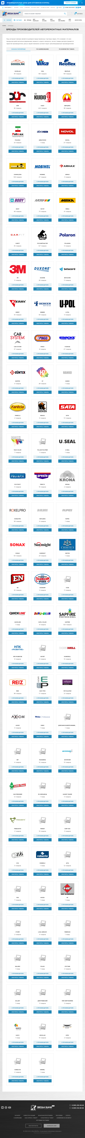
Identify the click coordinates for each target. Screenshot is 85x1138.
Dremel (42, 1069)
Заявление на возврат (64, 1117)
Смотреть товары (18, 82)
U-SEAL (67, 450)
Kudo (42, 105)
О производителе (17, 78)
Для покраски (35, 20)
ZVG (17, 863)
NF (67, 897)
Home (4, 25)
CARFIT (17, 243)
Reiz (17, 691)
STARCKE (67, 346)
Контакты (53, 7)
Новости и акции (29, 1115)
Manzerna (42, 759)
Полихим (42, 587)
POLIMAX (17, 140)
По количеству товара (66, 49)
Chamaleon (17, 174)
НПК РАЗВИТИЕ (17, 656)
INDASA (42, 415)
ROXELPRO (17, 518)
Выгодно (19, 20)
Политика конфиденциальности (42, 1132)
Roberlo (42, 863)
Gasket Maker (67, 794)
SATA (67, 415)
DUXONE (42, 277)
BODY (17, 209)
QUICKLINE (17, 622)
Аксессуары (78, 20)
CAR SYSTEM (17, 346)
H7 (42, 381)
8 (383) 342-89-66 (78, 1108)
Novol (67, 140)
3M (17, 277)
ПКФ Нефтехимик (67, 1000)
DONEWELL (67, 656)
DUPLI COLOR (42, 622)
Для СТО (70, 20)
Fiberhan (67, 932)
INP (18, 759)
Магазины (16, 7)
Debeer (42, 312)
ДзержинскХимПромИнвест (67, 725)
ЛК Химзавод (42, 794)
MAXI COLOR (17, 450)
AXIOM (18, 725)
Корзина (79, 13)
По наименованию (42, 49)
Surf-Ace (67, 828)
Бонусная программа (45, 1115)
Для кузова (44, 20)
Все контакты (33, 1125)
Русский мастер (42, 243)
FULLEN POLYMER (42, 450)
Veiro (42, 725)
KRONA (67, 484)
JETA (67, 863)
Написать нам (51, 1125)
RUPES (67, 518)
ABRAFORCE (42, 140)
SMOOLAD (42, 1035)
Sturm (18, 932)
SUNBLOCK (17, 1069)
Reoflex (67, 71)
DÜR (17, 105)
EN (17, 587)
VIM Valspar (67, 691)
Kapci (17, 1035)
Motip (42, 209)
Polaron (67, 243)
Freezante (17, 828)
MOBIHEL (42, 174)
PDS (17, 897)
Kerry (18, 312)
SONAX (17, 553)
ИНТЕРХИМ (67, 759)
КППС (67, 1035)
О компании (27, 7)
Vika (42, 71)
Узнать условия (70, 2)
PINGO (42, 346)
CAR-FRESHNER (17, 794)
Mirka (67, 209)
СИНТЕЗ (67, 553)
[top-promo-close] (82, 2)
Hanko (67, 381)
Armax (67, 174)
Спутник (67, 966)
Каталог (9, 20)
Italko (42, 966)
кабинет (60, 7)
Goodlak (18, 71)
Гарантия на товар (47, 1117)
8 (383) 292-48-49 (69, 7)
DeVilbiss (42, 518)
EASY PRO (42, 691)
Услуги (21, 7)
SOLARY (17, 1000)
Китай (42, 656)
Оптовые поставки (45, 7)
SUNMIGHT (42, 553)
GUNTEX (17, 381)
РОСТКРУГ (17, 484)
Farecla (17, 415)
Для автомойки (61, 20)
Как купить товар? (35, 7)
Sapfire (67, 622)
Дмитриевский (42, 1000)
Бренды (29, 20)
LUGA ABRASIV (42, 932)
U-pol (67, 312)
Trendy (42, 828)
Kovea (42, 897)
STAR (67, 587)
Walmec (17, 966)
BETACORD (67, 277)
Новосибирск (8, 7)
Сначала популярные (18, 49)
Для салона (52, 20)
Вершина (67, 105)
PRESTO (42, 484)
